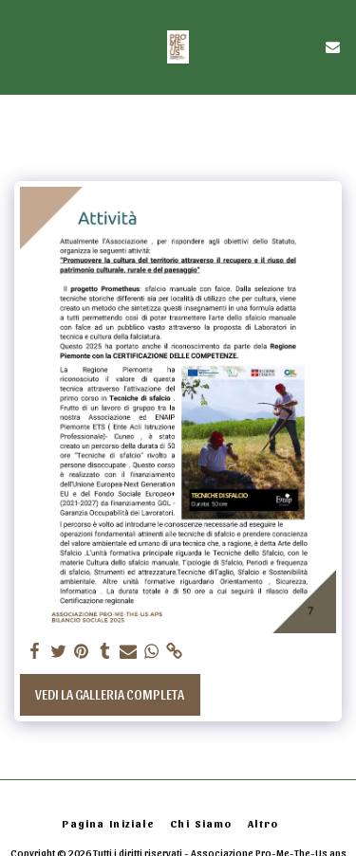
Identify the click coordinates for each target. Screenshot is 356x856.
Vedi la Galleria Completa (109, 694)
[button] (21, 46)
